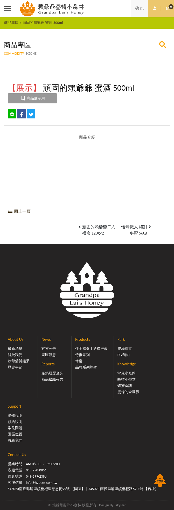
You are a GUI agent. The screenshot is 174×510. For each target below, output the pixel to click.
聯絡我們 (15, 440)
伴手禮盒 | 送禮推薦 (91, 348)
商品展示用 (32, 98)
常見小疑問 (126, 373)
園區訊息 (48, 355)
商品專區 (11, 22)
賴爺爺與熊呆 (19, 361)
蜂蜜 (78, 361)
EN (139, 8)
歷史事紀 (15, 367)
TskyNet (120, 505)
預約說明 (15, 422)
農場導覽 (124, 348)
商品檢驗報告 (52, 379)
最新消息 (15, 348)
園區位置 (15, 434)
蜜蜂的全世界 (128, 392)
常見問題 (15, 428)
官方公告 (48, 348)
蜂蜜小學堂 (126, 379)
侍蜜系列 (82, 355)
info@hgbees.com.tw (41, 482)
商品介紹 (87, 137)
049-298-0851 (36, 470)
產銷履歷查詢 (52, 373)
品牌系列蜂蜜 (86, 367)
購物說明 (15, 415)
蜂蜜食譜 (124, 386)
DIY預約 (123, 355)
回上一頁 (19, 211)
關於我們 (15, 355)
